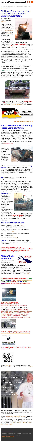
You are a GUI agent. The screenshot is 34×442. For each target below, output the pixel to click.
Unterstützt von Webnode (8, 436)
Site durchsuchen (32, 2)
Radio (29, 422)
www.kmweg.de (9, 30)
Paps (6, 416)
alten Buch (8, 365)
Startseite (3, 6)
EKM (2, 424)
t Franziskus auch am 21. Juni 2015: (17, 416)
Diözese (19, 422)
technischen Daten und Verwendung (14, 104)
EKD (11, 424)
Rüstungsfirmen (10, 6)
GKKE (24, 422)
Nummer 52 (8, 33)
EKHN (6, 424)
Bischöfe (12, 422)
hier (22, 225)
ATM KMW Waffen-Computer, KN (23, 6)
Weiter (31, 367)
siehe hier (3, 21)
